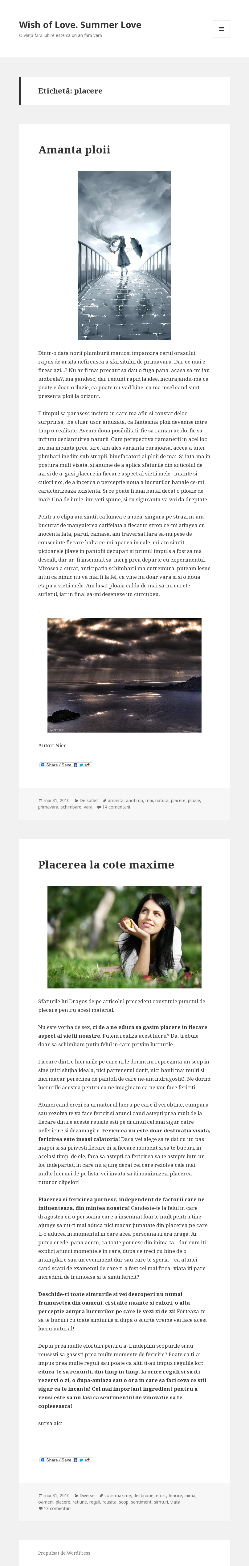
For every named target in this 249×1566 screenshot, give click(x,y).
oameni (45, 1502)
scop (124, 1502)
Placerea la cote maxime (106, 864)
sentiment (141, 1502)
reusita (109, 1502)
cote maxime (117, 1495)
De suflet (89, 800)
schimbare (71, 807)
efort (161, 1495)
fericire (175, 1495)
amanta (116, 800)
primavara (48, 807)
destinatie (143, 1495)
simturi (161, 1502)
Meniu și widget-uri (221, 37)
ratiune (80, 1502)
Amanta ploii (74, 149)
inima (190, 1495)
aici (58, 1423)
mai (149, 800)
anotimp (134, 800)
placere (178, 800)
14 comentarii (116, 807)
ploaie (194, 800)
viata (175, 1502)
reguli (94, 1502)
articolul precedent (127, 1001)
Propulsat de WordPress (64, 1553)
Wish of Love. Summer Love (80, 24)
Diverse (87, 1495)
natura (162, 800)
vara (88, 807)
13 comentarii (57, 1508)
